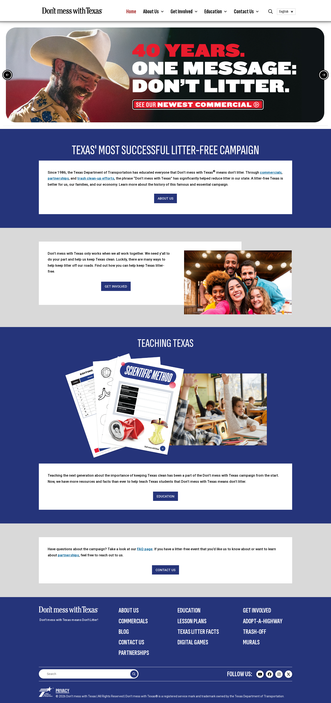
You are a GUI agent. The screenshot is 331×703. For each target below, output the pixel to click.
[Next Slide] (323, 74)
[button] (153, 11)
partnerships (58, 178)
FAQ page (145, 549)
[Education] (165, 496)
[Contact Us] (165, 570)
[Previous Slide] (7, 74)
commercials (271, 172)
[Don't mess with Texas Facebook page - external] (269, 674)
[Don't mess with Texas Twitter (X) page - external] (288, 674)
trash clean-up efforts (95, 178)
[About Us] (165, 198)
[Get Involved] (116, 286)
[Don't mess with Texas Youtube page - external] (260, 674)
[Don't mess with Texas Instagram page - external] (279, 674)
